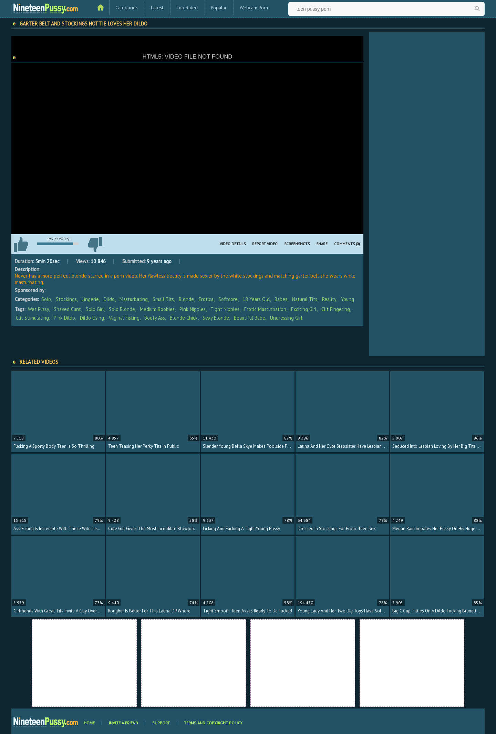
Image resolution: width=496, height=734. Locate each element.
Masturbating (134, 299)
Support (161, 722)
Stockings (66, 299)
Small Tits (163, 299)
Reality (329, 299)
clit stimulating (32, 317)
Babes (281, 299)
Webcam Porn (254, 7)
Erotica (206, 299)
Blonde (186, 299)
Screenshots (297, 243)
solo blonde (122, 309)
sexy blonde (216, 317)
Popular (219, 7)
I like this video (20, 244)
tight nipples (224, 309)
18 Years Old (256, 299)
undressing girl (286, 317)
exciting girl (304, 309)
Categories (126, 7)
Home (89, 722)
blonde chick (184, 317)
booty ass (154, 317)
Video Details (233, 243)
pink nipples (192, 309)
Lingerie (90, 299)
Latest (157, 7)
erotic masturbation (265, 309)
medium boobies (157, 309)
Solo (46, 299)
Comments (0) (347, 243)
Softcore (228, 299)
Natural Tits (304, 299)
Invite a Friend (123, 722)
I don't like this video (95, 244)
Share (322, 243)
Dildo (109, 299)
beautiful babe (249, 317)
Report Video (265, 243)
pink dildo (64, 317)
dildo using (92, 317)
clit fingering (335, 309)
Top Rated (187, 7)
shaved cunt (67, 309)
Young (347, 299)
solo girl (95, 309)
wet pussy (38, 309)
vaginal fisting (124, 317)
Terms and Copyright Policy (213, 722)
